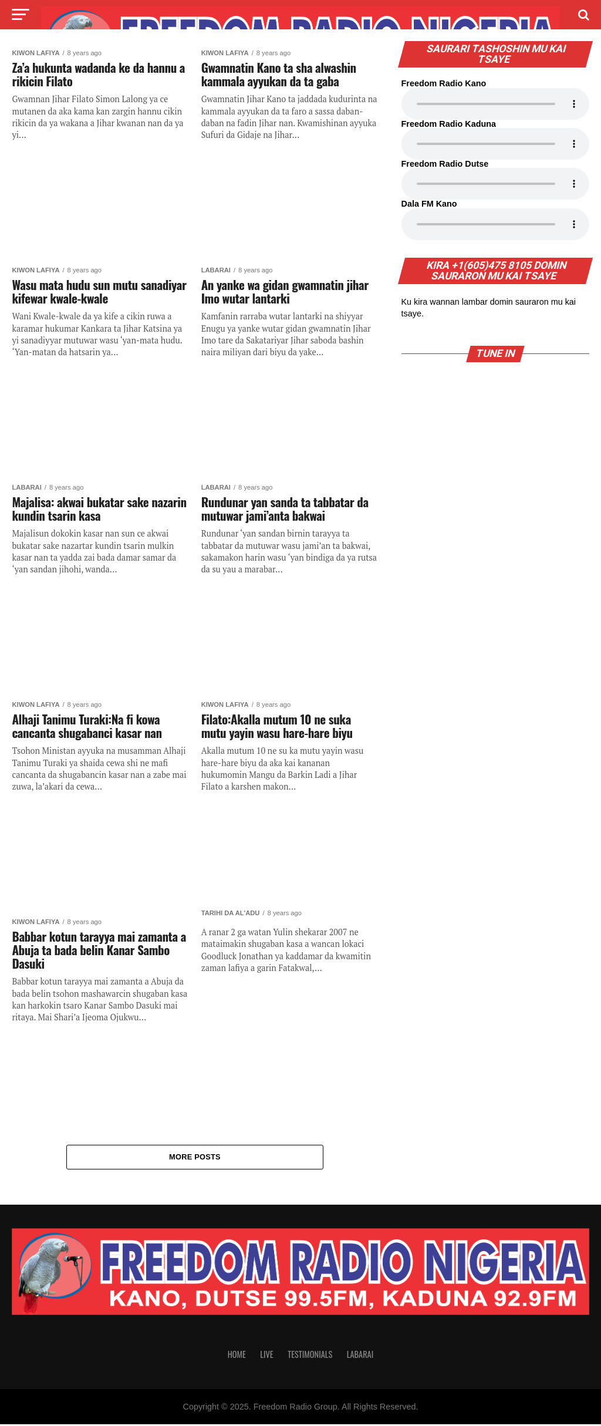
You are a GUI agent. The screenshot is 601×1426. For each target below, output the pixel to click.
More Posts (195, 1157)
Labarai (360, 1356)
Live (266, 1356)
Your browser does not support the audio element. (495, 104)
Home (237, 1356)
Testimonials (310, 1356)
